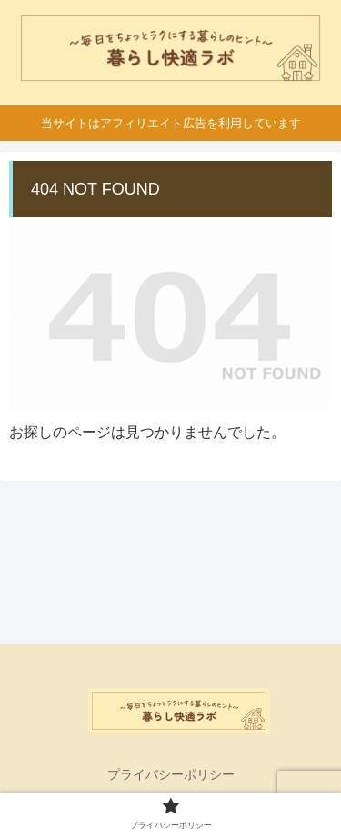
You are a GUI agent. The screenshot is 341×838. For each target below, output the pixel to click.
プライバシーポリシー (171, 774)
